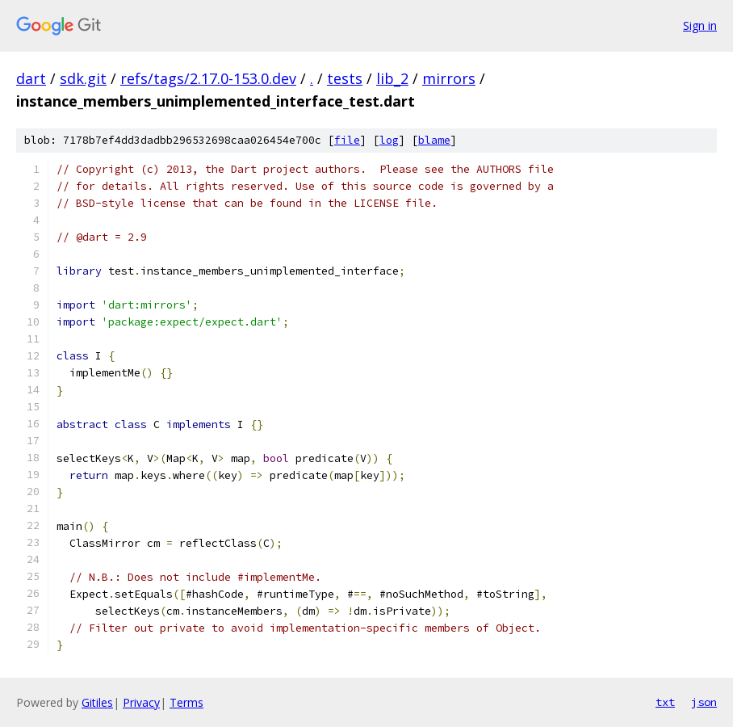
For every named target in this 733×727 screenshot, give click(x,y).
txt (665, 702)
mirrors (448, 78)
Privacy (141, 702)
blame (434, 140)
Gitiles (97, 702)
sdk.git (83, 78)
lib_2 (392, 78)
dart (31, 78)
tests (344, 78)
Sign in (700, 25)
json (704, 702)
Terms (186, 702)
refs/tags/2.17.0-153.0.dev (208, 78)
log (389, 140)
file (347, 140)
